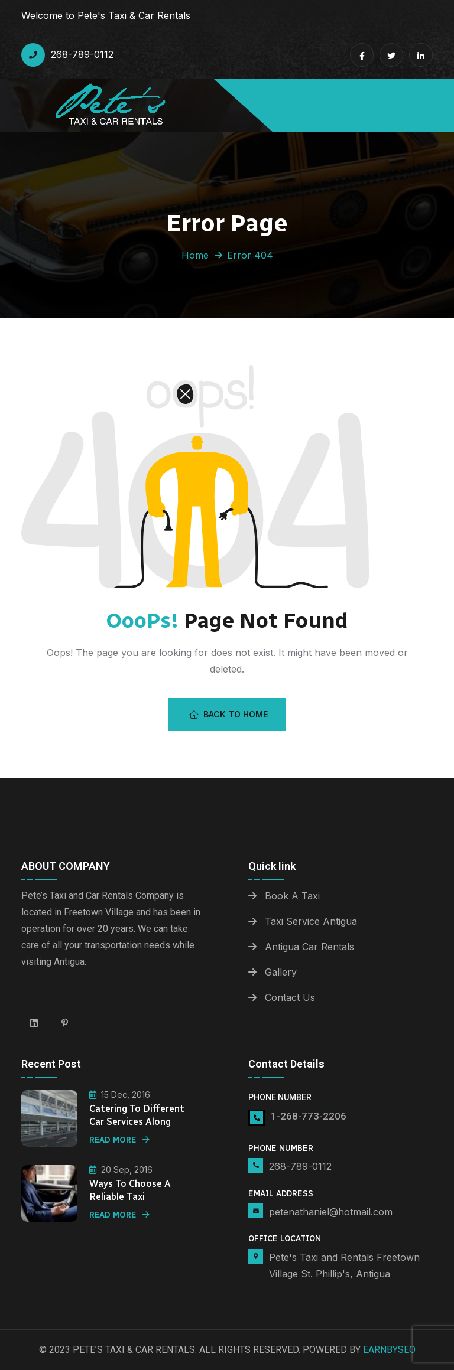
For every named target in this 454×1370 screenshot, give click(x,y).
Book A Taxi (292, 896)
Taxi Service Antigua (311, 921)
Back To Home (228, 714)
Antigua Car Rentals (309, 947)
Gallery (281, 972)
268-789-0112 (67, 55)
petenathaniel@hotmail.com (331, 1212)
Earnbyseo (389, 1349)
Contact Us (290, 997)
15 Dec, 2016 (119, 1095)
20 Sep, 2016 (121, 1169)
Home (195, 255)
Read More (119, 1140)
